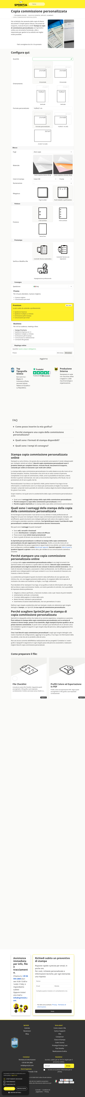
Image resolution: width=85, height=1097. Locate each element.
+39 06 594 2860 (26, 1063)
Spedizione (22, 286)
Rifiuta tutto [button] (21, 1088)
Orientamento (18, 84)
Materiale (22, 165)
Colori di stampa (22, 179)
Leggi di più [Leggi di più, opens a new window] (14, 1075)
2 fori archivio (42, 214)
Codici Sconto (58, 1043)
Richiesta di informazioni (26, 1060)
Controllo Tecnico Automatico (42, 251)
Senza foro (42, 230)
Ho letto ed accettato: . (51, 1006)
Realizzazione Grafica (59, 1051)
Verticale (42, 94)
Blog (26, 1034)
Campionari (59, 1037)
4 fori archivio (63, 214)
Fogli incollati (42, 193)
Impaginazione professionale (42, 270)
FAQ (59, 1034)
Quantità (16, 59)
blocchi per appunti (41, 547)
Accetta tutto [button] (9, 1088)
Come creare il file (59, 1028)
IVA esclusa (68, 353)
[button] (4, 1079)
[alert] (15, 1083)
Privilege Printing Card (58, 1045)
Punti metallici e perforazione (63, 193)
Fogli (22, 152)
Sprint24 (20, 4)
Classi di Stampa (58, 1040)
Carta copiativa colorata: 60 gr (63, 165)
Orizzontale (42, 72)
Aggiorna (42, 358)
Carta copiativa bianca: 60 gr (42, 165)
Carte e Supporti (58, 1031)
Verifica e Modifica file (22, 261)
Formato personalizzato (21, 108)
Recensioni (26, 1031)
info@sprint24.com (26, 1065)
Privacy (47, 1092)
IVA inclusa (60, 353)
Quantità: (24, 349)
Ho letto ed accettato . (60, 1070)
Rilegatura (22, 194)
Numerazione (18, 183)
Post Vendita (59, 1048)
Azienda (26, 1028)
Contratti (38, 1090)
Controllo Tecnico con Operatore (63, 251)
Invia (53, 1011)
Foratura (22, 222)
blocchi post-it (67, 547)
